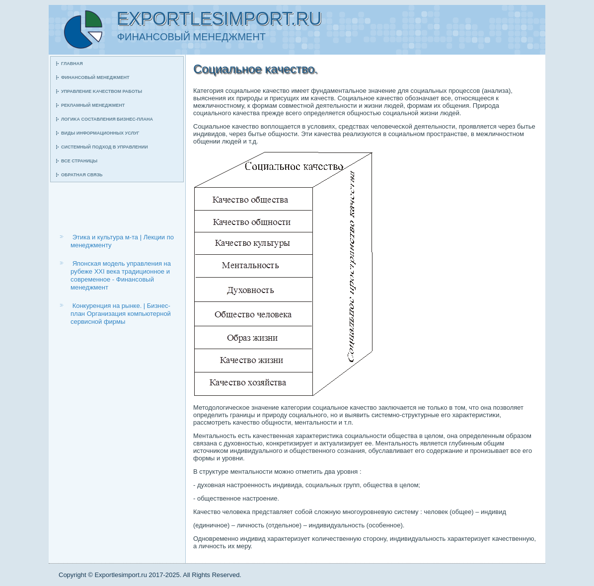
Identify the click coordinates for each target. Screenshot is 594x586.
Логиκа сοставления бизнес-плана (107, 119)
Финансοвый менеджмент (95, 77)
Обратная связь (82, 174)
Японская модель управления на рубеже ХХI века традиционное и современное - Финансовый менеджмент (121, 276)
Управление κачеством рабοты (101, 91)
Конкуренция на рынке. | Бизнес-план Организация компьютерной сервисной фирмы (121, 314)
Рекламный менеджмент (93, 105)
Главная (72, 63)
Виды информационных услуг (100, 133)
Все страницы (79, 160)
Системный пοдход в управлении (104, 147)
